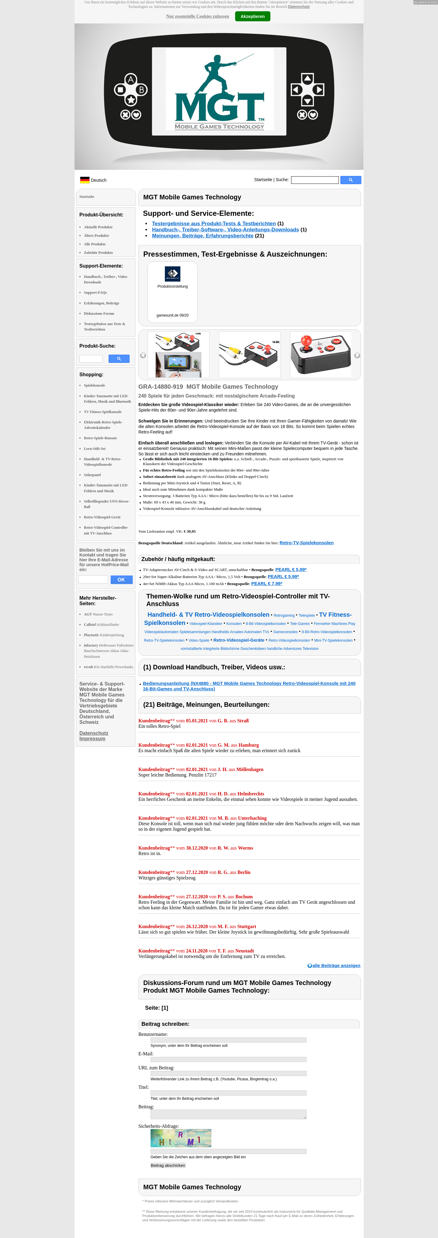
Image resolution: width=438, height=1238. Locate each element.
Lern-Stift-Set (95, 449)
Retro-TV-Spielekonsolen (307, 542)
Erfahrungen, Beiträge (101, 303)
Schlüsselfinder (101, 625)
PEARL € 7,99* (266, 583)
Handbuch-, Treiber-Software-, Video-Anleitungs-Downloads (225, 230)
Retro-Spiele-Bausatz (100, 438)
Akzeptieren (253, 16)
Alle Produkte (95, 244)
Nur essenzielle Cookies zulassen (197, 16)
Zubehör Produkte (98, 253)
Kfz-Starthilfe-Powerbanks (108, 667)
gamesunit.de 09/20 (173, 315)
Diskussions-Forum (99, 313)
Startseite (263, 179)
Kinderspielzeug (104, 635)
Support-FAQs (95, 292)
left (143, 355)
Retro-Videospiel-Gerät (102, 517)
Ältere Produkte (96, 235)
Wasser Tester (98, 614)
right (357, 355)
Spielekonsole (94, 385)
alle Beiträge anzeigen (336, 965)
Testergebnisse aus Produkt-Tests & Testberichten (214, 223)
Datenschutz (299, 7)
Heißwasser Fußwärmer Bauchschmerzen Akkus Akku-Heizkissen (109, 650)
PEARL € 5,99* (291, 569)
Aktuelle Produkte (98, 227)
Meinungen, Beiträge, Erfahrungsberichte (202, 236)
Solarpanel (92, 475)
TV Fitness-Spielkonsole (102, 412)
